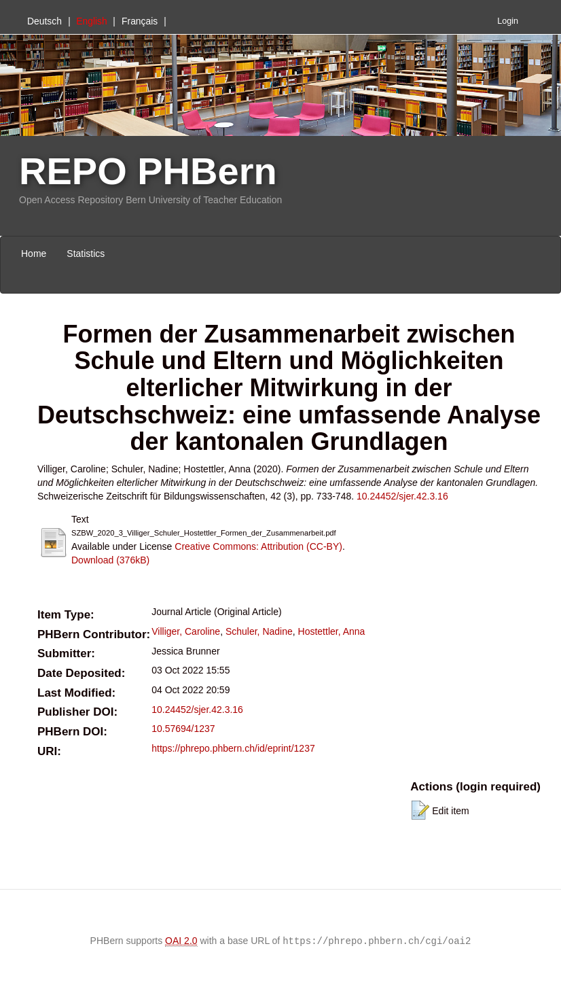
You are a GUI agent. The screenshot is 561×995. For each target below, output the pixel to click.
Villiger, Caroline (185, 631)
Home (33, 253)
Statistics (86, 253)
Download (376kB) (110, 560)
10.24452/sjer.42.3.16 (402, 496)
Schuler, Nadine (259, 631)
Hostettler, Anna (331, 631)
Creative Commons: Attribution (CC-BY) (258, 546)
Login (507, 21)
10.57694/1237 (183, 728)
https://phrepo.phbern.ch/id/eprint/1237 (233, 748)
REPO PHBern (148, 171)
